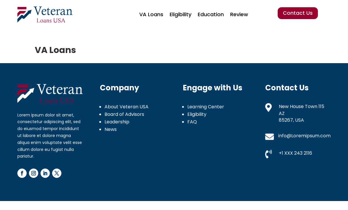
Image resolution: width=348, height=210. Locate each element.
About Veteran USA (127, 106)
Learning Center (205, 106)
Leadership (117, 121)
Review (239, 14)
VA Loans (151, 14)
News (111, 129)
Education (211, 14)
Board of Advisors (124, 114)
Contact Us (298, 13)
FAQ (192, 121)
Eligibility (180, 14)
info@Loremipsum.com (304, 135)
